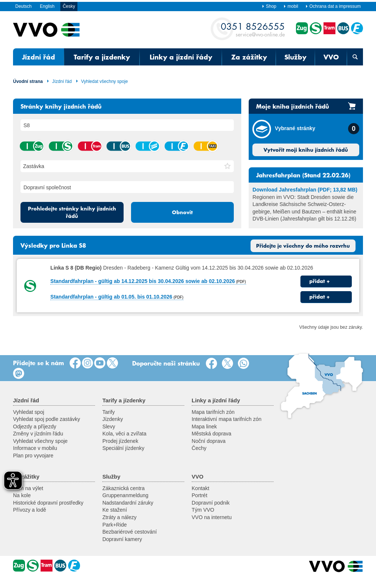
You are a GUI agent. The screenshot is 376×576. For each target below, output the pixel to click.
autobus (118, 146)
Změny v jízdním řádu (38, 434)
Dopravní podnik (211, 503)
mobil (290, 6)
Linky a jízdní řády (181, 57)
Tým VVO (203, 510)
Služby (295, 57)
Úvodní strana (28, 81)
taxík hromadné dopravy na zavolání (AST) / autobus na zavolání (205, 146)
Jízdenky (112, 419)
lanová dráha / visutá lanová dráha (147, 146)
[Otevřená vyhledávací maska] (355, 56)
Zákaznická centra (123, 488)
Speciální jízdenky (123, 448)
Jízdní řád (38, 57)
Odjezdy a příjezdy (34, 426)
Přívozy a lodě (29, 510)
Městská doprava (212, 434)
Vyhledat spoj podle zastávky (46, 419)
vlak (32, 146)
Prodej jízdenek (120, 441)
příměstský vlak (61, 146)
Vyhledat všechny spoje (102, 81)
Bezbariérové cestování (129, 532)
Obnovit (182, 212)
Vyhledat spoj (28, 412)
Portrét (199, 495)
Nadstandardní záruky (127, 503)
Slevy (108, 426)
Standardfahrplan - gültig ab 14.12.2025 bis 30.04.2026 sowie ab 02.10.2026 (142, 281)
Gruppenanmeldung (125, 495)
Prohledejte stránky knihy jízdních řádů (72, 212)
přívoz (176, 146)
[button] (227, 166)
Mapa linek (204, 426)
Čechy (199, 448)
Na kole (22, 495)
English (47, 6)
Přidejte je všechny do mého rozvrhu (303, 246)
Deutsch (23, 6)
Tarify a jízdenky (102, 57)
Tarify (108, 412)
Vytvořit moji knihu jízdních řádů (306, 150)
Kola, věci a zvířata (124, 434)
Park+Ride (114, 525)
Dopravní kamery (122, 539)
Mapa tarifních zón (213, 412)
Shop (269, 6)
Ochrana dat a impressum (333, 6)
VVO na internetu (212, 517)
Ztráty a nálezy (119, 517)
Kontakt (200, 488)
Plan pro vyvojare (33, 455)
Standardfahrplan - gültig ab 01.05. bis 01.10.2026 (111, 297)
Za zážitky (249, 57)
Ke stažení (114, 510)
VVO (331, 57)
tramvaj (90, 146)
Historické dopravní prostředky (48, 503)
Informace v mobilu (35, 448)
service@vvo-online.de (253, 29)
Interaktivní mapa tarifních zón (227, 419)
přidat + (319, 281)
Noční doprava (209, 441)
